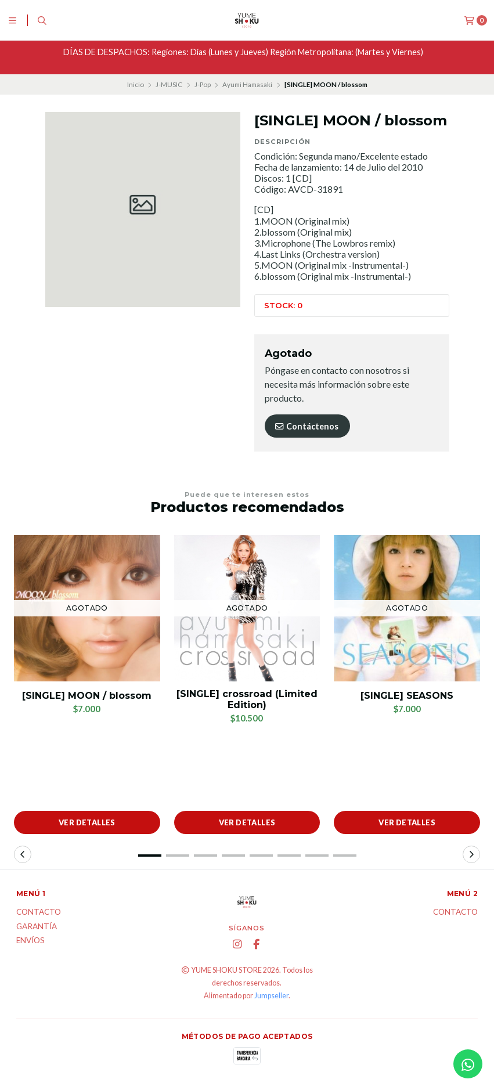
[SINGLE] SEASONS (406, 695)
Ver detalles (87, 822)
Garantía (36, 927)
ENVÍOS (30, 941)
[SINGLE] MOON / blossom (87, 695)
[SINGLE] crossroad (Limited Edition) (247, 699)
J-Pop (202, 84)
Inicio (135, 84)
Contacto (38, 912)
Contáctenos (306, 426)
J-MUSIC (169, 84)
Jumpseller (271, 995)
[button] (149, 855)
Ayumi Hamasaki (247, 84)
